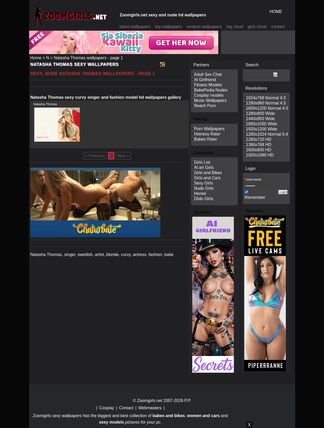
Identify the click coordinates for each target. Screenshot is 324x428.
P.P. (187, 400)
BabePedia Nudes (211, 90)
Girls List (202, 162)
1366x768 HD (259, 144)
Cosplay (106, 408)
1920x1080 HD (260, 155)
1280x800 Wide (260, 113)
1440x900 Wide (260, 118)
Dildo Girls (203, 198)
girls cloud (257, 26)
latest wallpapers (135, 26)
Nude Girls (204, 188)
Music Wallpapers (210, 100)
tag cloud (234, 26)
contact (278, 26)
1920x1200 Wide (261, 129)
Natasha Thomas (45, 104)
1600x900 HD (259, 150)
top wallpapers (168, 26)
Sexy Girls (203, 183)
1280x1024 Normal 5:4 (267, 134)
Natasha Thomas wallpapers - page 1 (88, 58)
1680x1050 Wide (261, 124)
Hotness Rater (207, 134)
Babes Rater (205, 139)
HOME (276, 11)
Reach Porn (205, 105)
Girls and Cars (207, 178)
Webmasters (150, 408)
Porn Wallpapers (209, 129)
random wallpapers (204, 26)
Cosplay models (209, 95)
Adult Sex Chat (208, 74)
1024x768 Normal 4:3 (266, 98)
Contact (126, 408)
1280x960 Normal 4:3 (266, 103)
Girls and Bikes (208, 172)
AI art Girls (204, 167)
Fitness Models (208, 85)
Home (36, 58)
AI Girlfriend (205, 79)
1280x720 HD (259, 139)
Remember (255, 197)
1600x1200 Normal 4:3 (267, 108)
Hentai (200, 193)
